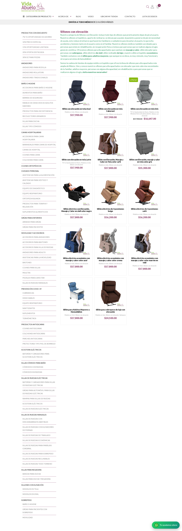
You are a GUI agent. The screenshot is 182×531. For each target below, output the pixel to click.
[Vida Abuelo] (33, 7)
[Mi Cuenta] (152, 7)
